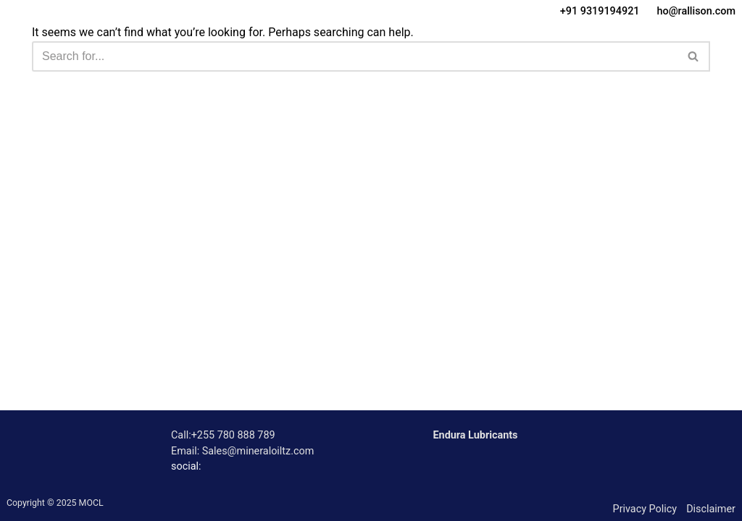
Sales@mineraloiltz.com (258, 451)
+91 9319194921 (600, 11)
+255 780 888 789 (233, 435)
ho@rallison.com (696, 11)
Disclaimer (710, 509)
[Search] (355, 56)
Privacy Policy (645, 509)
